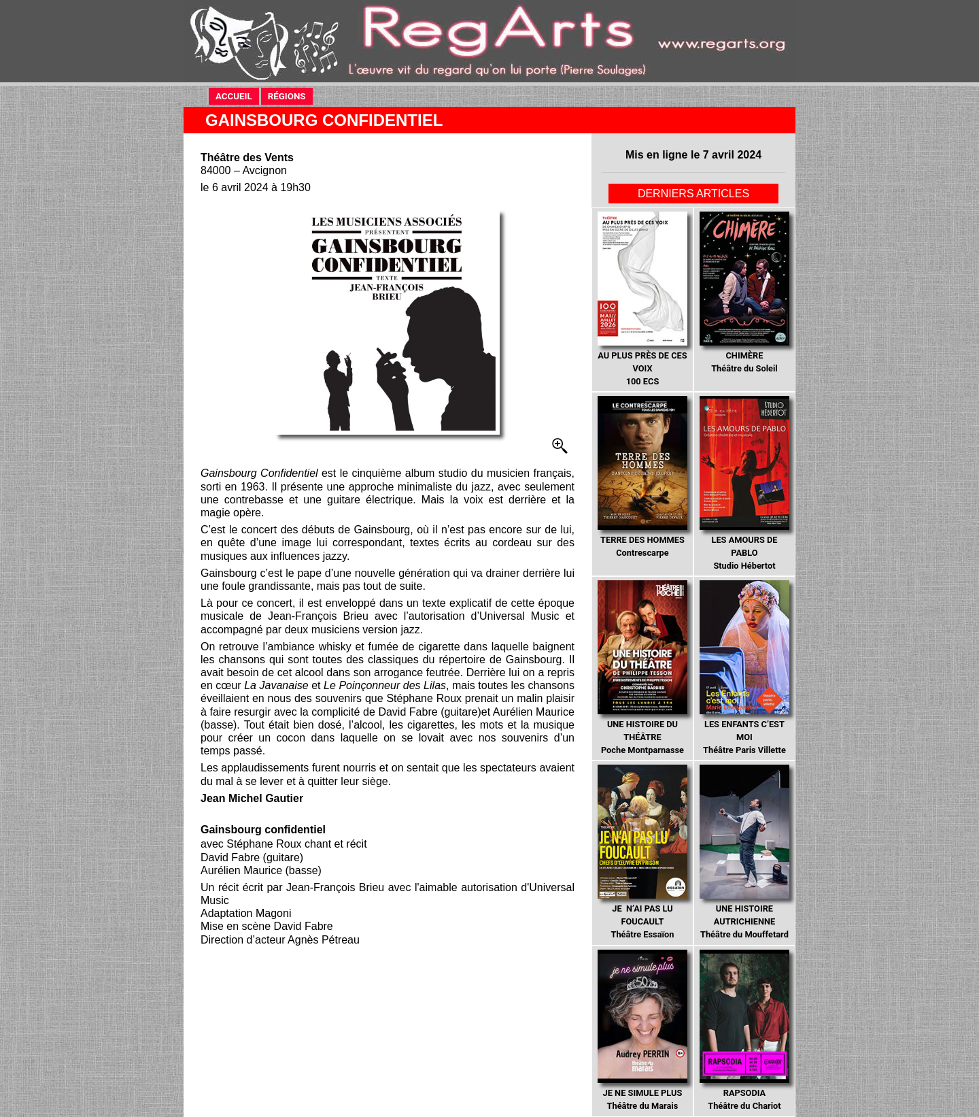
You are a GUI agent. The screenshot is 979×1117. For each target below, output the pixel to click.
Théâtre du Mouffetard (744, 852)
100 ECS (642, 299)
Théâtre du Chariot (744, 1031)
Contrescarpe (642, 477)
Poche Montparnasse (642, 667)
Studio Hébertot (744, 483)
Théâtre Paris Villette (744, 667)
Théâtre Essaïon (642, 852)
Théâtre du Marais (642, 1031)
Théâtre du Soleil (744, 292)
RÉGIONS (287, 96)
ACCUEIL (234, 96)
